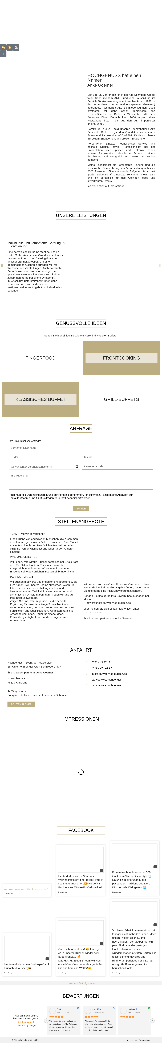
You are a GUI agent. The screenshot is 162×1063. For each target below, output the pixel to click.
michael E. (133, 1009)
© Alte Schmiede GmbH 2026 (25, 1040)
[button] (2, 265)
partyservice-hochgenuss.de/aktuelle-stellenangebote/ (26, 889)
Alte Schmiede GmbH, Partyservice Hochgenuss (26, 1017)
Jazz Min (96, 1009)
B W (59, 1009)
